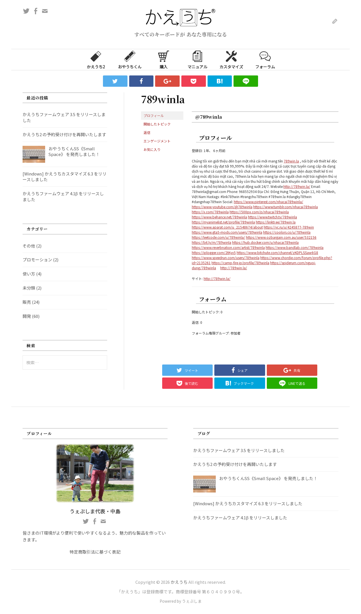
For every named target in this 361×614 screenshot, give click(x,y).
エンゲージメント (157, 140)
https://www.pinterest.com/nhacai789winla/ (268, 201)
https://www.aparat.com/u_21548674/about (227, 227)
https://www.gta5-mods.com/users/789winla (227, 232)
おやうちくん (130, 59)
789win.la (291, 161)
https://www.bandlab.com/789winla (294, 247)
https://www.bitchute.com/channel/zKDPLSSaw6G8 (277, 252)
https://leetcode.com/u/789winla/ (218, 237)
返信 (147, 132)
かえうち (179, 582)
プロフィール (154, 115)
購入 (163, 59)
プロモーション (37, 259)
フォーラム (265, 59)
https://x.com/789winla (210, 211)
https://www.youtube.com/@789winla (222, 206)
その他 (29, 246)
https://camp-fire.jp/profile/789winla (240, 262)
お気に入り (152, 149)
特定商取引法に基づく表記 (95, 552)
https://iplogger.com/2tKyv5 (214, 252)
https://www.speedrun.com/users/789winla (225, 257)
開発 (27, 316)
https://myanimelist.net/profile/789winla (223, 222)
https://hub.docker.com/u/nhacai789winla (265, 242)
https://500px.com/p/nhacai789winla (259, 211)
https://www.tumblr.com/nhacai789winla (285, 206)
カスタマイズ (231, 59)
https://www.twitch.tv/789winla (272, 216)
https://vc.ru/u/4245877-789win (289, 227)
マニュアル (197, 59)
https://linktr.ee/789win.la (276, 222)
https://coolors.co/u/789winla (287, 232)
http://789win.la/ (296, 186)
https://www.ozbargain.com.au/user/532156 (281, 237)
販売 (27, 302)
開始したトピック (157, 124)
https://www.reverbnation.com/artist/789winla (228, 247)
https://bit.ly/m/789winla (211, 242)
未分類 (29, 288)
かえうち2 (96, 59)
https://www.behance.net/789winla (219, 216)
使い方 (29, 274)
